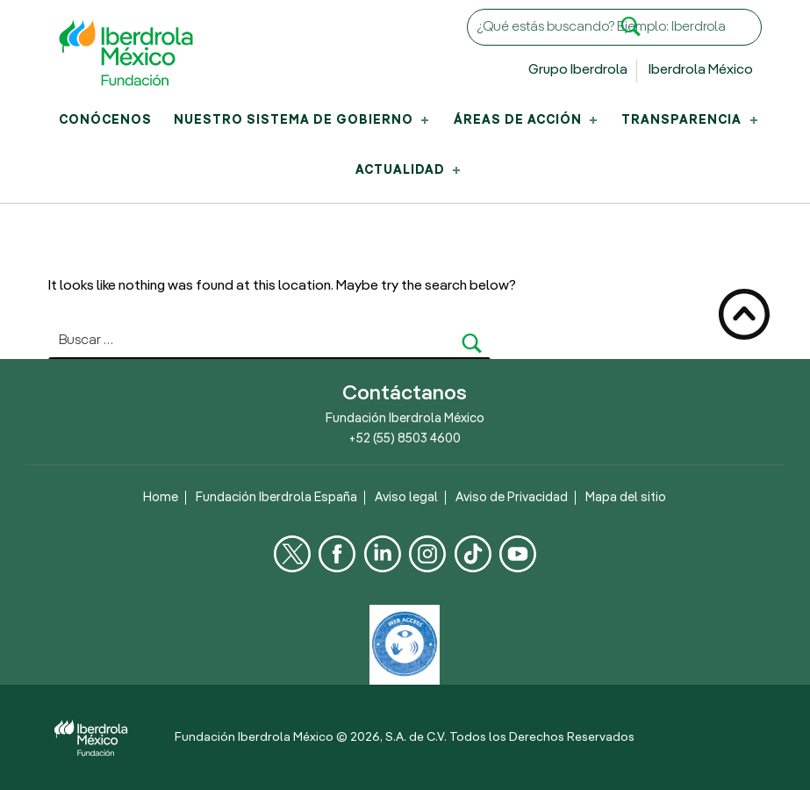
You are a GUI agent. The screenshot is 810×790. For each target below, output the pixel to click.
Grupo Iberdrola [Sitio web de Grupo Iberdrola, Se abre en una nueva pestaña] (577, 70)
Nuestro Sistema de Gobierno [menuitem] (303, 120)
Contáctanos (404, 394)
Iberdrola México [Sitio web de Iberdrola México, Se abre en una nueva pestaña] (701, 70)
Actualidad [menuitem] (409, 170)
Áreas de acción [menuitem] (527, 120)
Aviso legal (406, 498)
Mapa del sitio (625, 498)
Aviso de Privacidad (511, 498)
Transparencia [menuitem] (690, 120)
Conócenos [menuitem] (105, 120)
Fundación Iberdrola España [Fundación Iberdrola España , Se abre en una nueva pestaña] (276, 498)
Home (160, 498)
